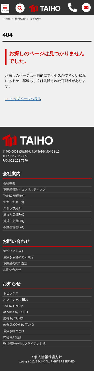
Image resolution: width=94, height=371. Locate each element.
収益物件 (35, 18)
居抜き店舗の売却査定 (18, 257)
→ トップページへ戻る (23, 99)
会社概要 (9, 183)
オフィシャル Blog (15, 299)
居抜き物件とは (13, 331)
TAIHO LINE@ (13, 306)
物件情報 (20, 18)
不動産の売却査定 (15, 263)
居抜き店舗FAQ (13, 214)
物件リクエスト (13, 251)
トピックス (10, 293)
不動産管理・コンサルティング (24, 189)
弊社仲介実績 (12, 337)
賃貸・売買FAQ (13, 221)
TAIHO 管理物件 (14, 196)
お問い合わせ (12, 269)
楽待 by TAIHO (13, 318)
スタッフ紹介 (12, 208)
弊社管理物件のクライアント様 (24, 343)
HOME (7, 18)
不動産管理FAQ (13, 227)
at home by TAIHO (15, 312)
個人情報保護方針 (47, 357)
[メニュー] (20, 8)
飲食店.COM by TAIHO (18, 325)
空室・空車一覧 (13, 202)
